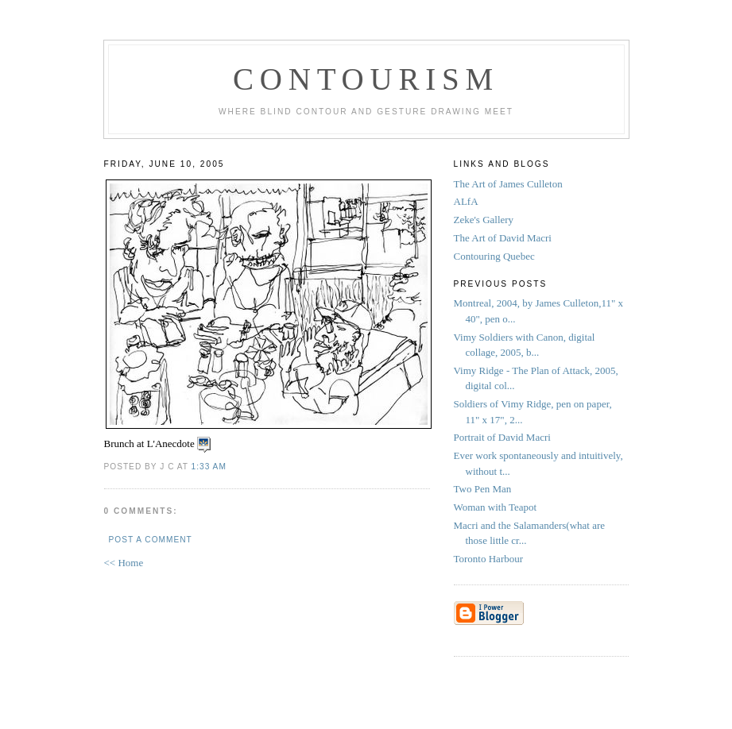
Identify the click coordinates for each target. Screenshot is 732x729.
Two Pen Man (484, 489)
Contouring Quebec (494, 256)
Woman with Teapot (497, 507)
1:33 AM (209, 466)
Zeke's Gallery (484, 220)
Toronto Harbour (490, 559)
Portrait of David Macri (502, 437)
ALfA (466, 201)
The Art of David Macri (503, 238)
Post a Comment (150, 539)
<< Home (124, 563)
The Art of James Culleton (508, 184)
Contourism (366, 79)
